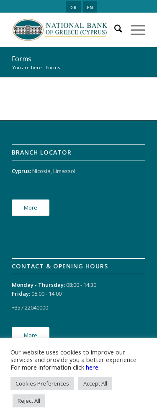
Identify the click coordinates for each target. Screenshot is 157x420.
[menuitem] (114, 30)
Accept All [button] (95, 383)
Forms (21, 58)
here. (93, 367)
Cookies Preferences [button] (42, 383)
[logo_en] (65, 30)
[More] (30, 208)
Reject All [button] (29, 400)
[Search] (114, 30)
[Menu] (133, 30)
